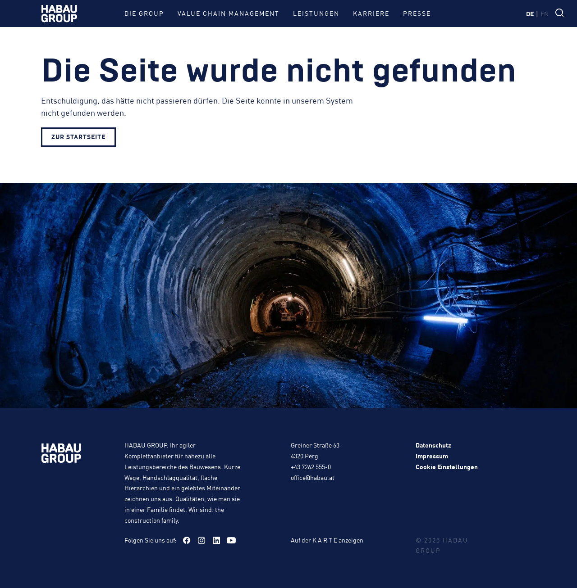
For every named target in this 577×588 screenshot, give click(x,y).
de (530, 13)
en (544, 13)
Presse (417, 13)
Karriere (371, 13)
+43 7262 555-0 (311, 466)
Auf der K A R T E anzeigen (327, 539)
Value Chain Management (228, 13)
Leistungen (316, 13)
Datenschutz (433, 444)
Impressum (432, 455)
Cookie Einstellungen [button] (447, 466)
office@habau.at (312, 477)
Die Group (144, 13)
